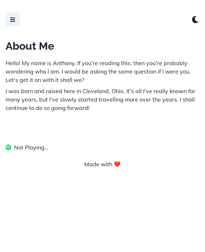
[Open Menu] (13, 20)
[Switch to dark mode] (195, 20)
